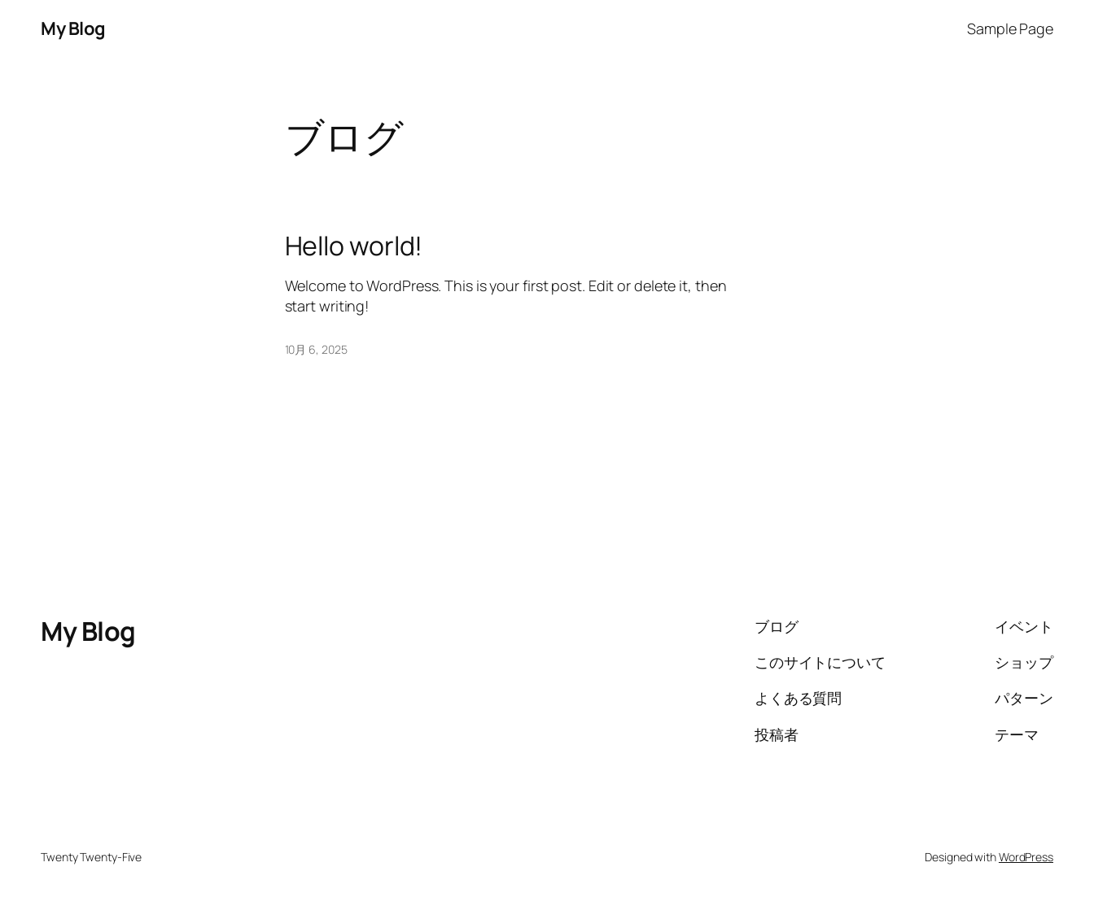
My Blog (73, 28)
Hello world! (354, 245)
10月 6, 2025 (316, 349)
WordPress (1026, 857)
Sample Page (1010, 28)
